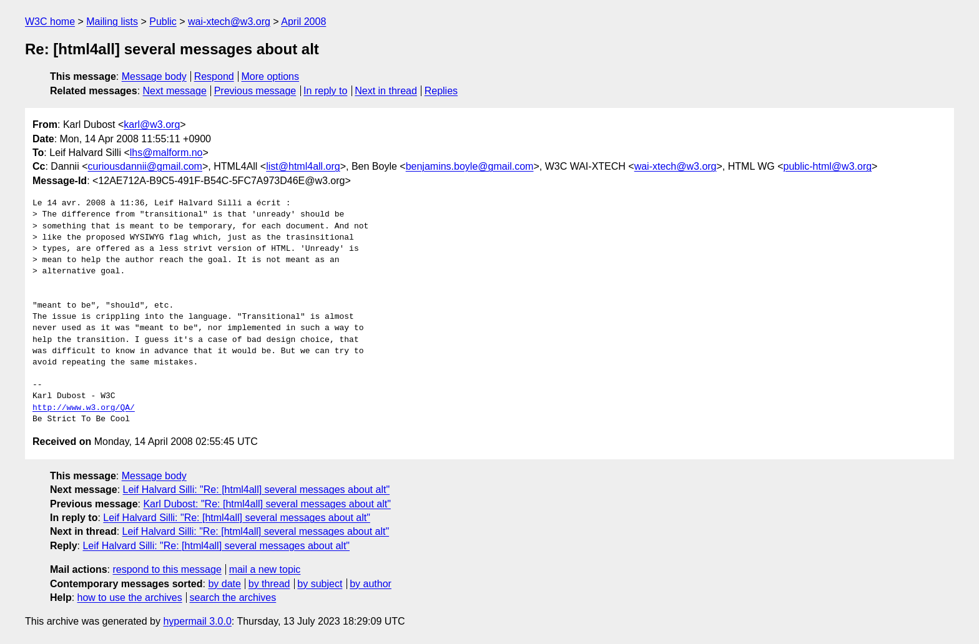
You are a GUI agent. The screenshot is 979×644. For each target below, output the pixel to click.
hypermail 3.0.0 (197, 621)
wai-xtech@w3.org (229, 21)
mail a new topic (265, 569)
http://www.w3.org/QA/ (83, 408)
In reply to (325, 90)
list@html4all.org (303, 166)
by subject (319, 583)
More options (271, 76)
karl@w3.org (152, 124)
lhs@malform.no (166, 152)
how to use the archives (129, 597)
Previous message (255, 90)
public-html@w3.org (827, 166)
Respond (214, 76)
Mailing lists (112, 21)
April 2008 (303, 21)
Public (163, 21)
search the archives (233, 597)
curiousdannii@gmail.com (145, 166)
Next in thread (386, 90)
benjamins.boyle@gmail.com (470, 166)
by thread (269, 583)
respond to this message (166, 569)
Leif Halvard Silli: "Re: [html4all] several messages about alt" (256, 489)
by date (224, 583)
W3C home (50, 21)
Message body (154, 76)
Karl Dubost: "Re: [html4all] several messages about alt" (266, 504)
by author (370, 583)
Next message (175, 90)
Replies (441, 90)
